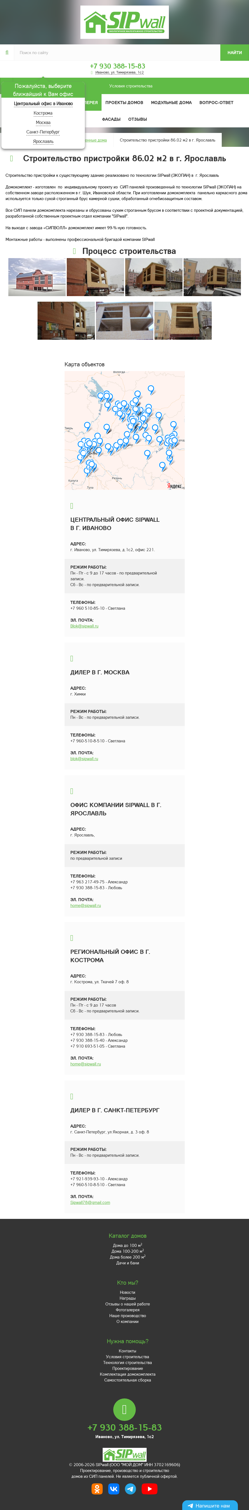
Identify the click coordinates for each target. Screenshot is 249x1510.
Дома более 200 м (128, 1256)
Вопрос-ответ (216, 102)
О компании (128, 1321)
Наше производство (127, 1315)
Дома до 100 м (127, 1245)
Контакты (127, 1350)
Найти (235, 52)
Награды (128, 1297)
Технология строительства (127, 1362)
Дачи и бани (127, 1262)
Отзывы (137, 119)
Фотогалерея (128, 1309)
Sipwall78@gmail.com (90, 1202)
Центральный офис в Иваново (43, 103)
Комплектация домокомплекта (128, 1374)
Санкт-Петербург (43, 131)
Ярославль (43, 141)
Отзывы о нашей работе (127, 1303)
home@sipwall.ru (85, 905)
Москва (43, 122)
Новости (127, 1292)
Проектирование (127, 1368)
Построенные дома (89, 139)
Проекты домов (124, 102)
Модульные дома (171, 102)
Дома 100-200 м (128, 1251)
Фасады (111, 119)
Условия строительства (82, 86)
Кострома (43, 112)
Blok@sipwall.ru (84, 625)
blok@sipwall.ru (84, 758)
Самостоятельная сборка (127, 1379)
